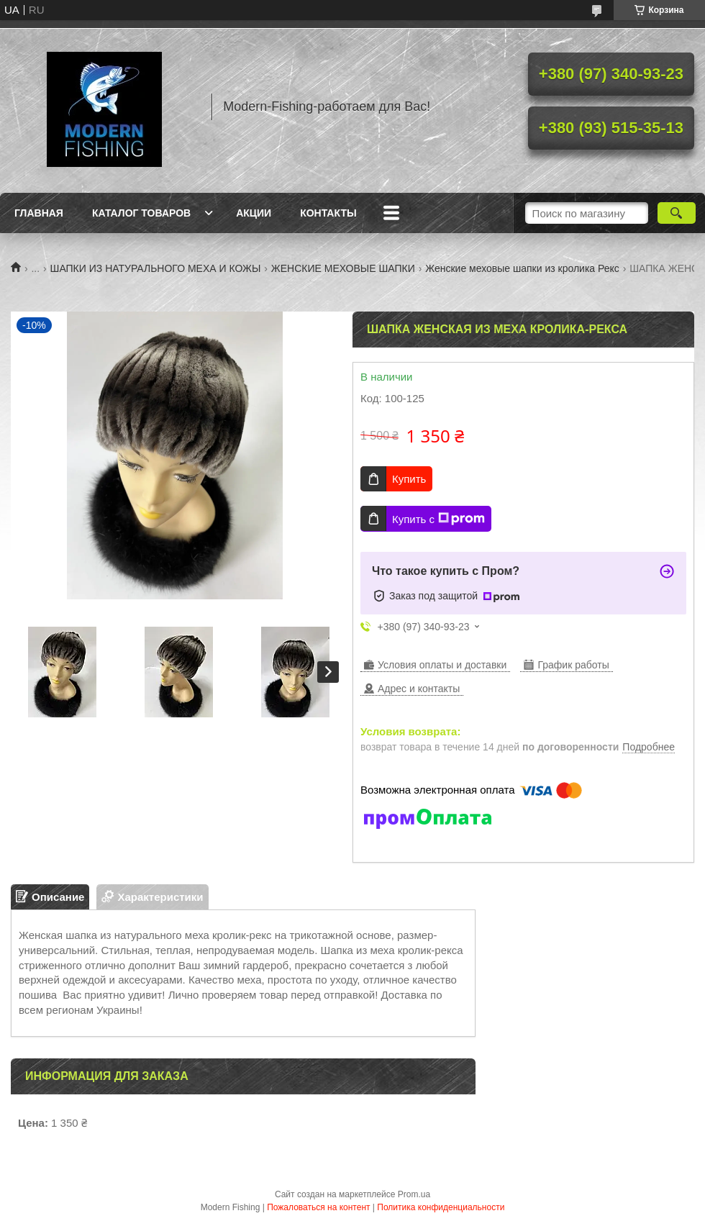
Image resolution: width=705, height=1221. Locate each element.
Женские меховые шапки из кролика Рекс (522, 268)
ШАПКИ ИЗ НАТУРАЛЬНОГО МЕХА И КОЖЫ (155, 268)
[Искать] (677, 213)
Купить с (438, 518)
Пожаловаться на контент (318, 1207)
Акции (253, 213)
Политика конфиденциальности (440, 1207)
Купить (409, 479)
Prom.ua (414, 1194)
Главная (38, 213)
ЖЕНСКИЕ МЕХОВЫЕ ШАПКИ (343, 268)
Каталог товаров (141, 213)
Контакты (328, 213)
